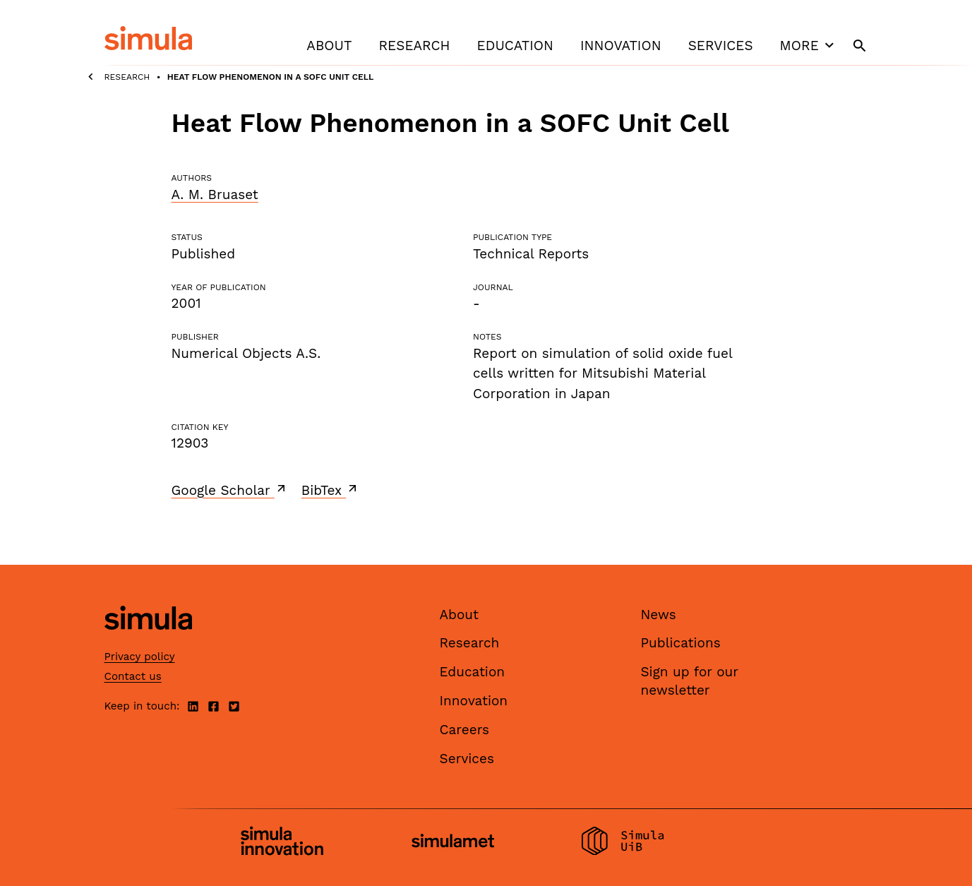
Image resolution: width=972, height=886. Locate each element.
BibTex (330, 489)
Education (515, 45)
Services (720, 45)
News (658, 614)
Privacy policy (139, 656)
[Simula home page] (148, 641)
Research (414, 45)
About (329, 45)
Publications (681, 643)
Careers (465, 730)
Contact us (133, 676)
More (809, 45)
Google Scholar (230, 489)
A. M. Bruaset (215, 194)
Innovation (620, 45)
